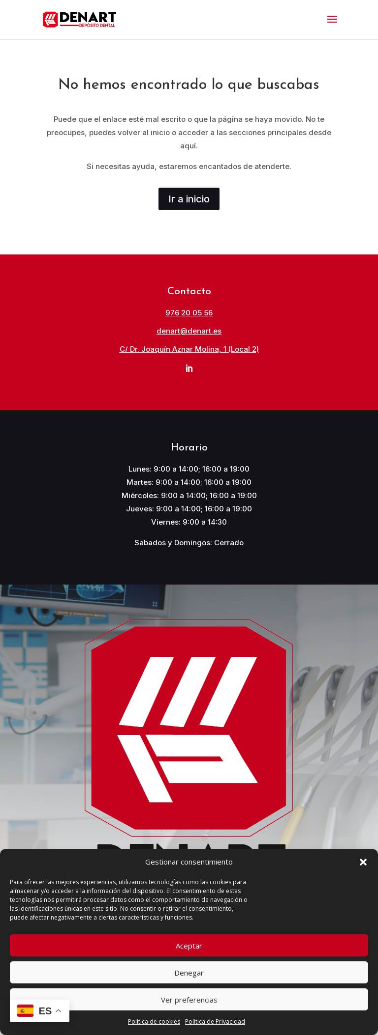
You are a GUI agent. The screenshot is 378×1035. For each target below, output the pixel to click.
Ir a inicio (189, 199)
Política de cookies (154, 1021)
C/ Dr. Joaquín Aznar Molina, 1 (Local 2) (189, 349)
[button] (363, 862)
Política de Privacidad (215, 1021)
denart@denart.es (189, 331)
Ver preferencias (189, 1000)
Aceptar (189, 946)
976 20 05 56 (189, 312)
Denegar (189, 973)
